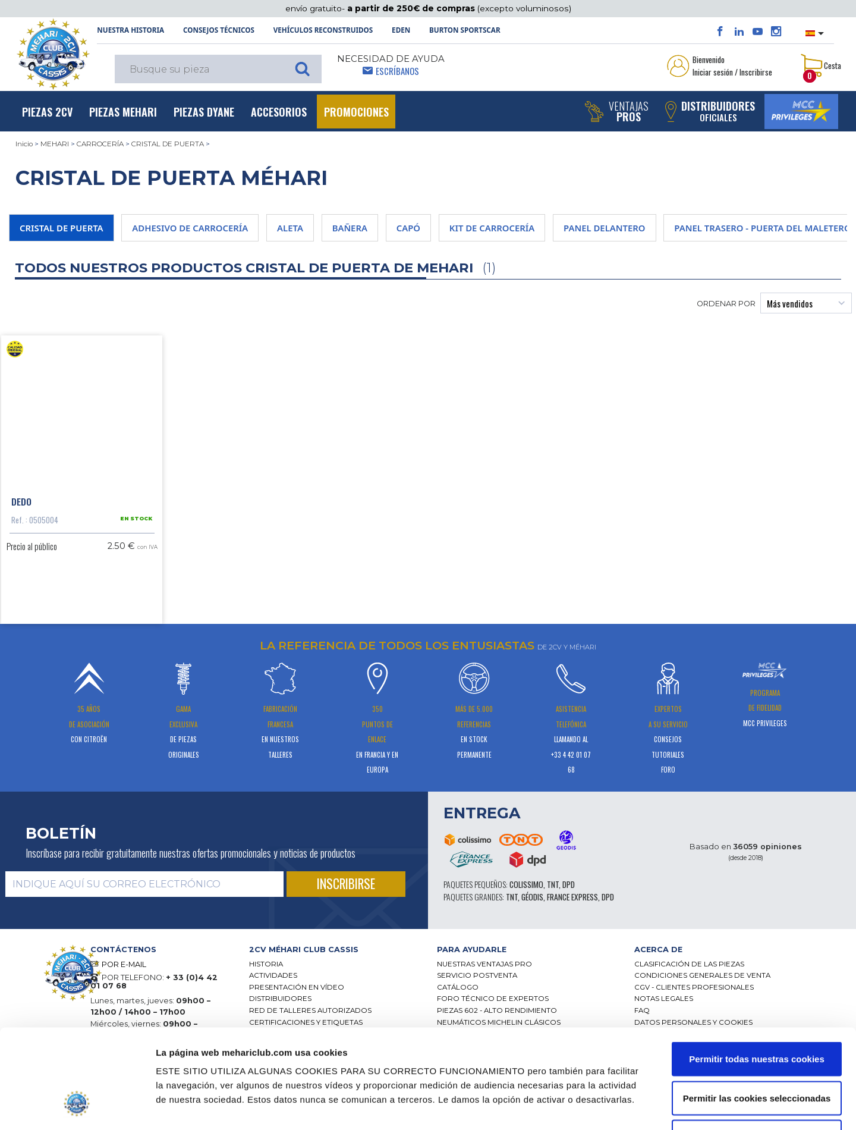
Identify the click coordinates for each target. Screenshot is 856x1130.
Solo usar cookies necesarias (756, 1052)
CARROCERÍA (100, 144)
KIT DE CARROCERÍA (492, 228)
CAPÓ (408, 228)
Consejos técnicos (218, 30)
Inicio (24, 144)
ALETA (290, 228)
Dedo (21, 501)
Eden (401, 30)
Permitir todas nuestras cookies (756, 974)
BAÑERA (349, 228)
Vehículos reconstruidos (323, 30)
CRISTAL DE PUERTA (167, 144)
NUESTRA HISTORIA (130, 30)
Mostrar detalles (636, 1106)
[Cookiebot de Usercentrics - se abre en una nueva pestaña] (77, 1107)
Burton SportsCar (464, 30)
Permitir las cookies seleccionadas (756, 1013)
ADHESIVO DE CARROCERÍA (190, 228)
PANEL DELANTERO (604, 228)
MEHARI (54, 144)
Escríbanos (397, 70)
